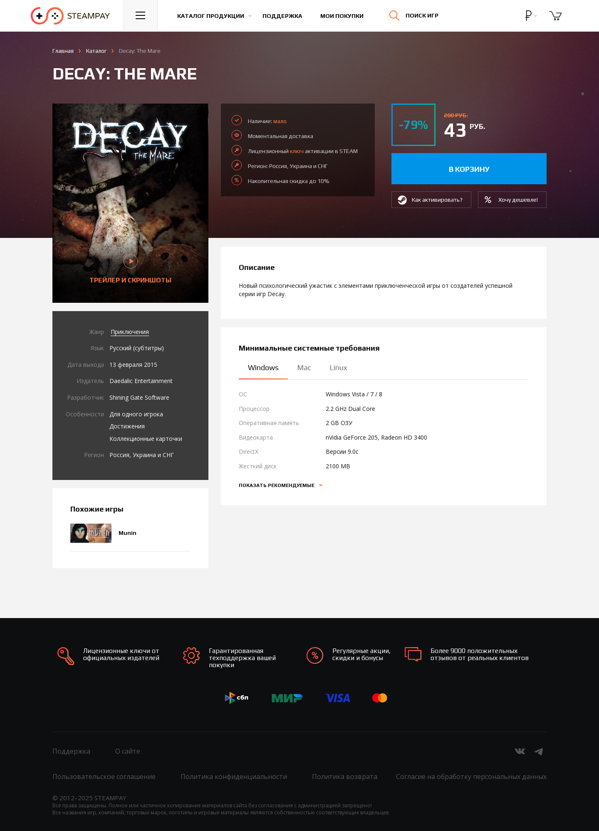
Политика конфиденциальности (234, 776)
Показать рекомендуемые (277, 485)
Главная (63, 50)
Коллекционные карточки (145, 439)
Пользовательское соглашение (104, 776)
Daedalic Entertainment (141, 381)
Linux (338, 367)
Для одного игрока (136, 414)
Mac (304, 367)
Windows (263, 367)
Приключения (130, 332)
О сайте (127, 751)
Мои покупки (342, 15)
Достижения (127, 426)
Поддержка (283, 15)
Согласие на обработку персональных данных (471, 776)
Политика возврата (344, 776)
